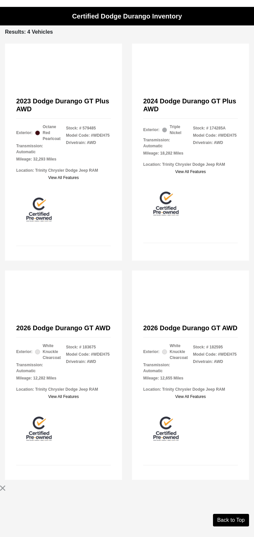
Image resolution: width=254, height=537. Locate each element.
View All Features (63, 177)
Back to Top (231, 520)
